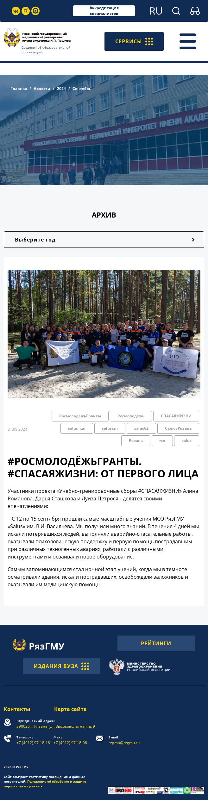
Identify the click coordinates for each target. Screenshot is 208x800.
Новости (42, 88)
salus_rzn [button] (76, 428)
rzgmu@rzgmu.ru (124, 740)
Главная (18, 88)
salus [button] (187, 440)
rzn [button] (162, 440)
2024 (61, 88)
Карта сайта (70, 709)
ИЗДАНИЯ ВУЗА (61, 666)
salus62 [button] (141, 428)
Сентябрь (81, 88)
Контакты (17, 709)
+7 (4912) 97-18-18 (33, 740)
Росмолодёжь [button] (130, 416)
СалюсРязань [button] (178, 428)
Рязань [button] (136, 440)
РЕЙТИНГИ (156, 643)
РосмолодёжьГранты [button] (80, 416)
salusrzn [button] (110, 428)
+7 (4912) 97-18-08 (70, 740)
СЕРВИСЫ (134, 41)
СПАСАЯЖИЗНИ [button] (176, 416)
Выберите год (35, 239)
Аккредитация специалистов (104, 10)
